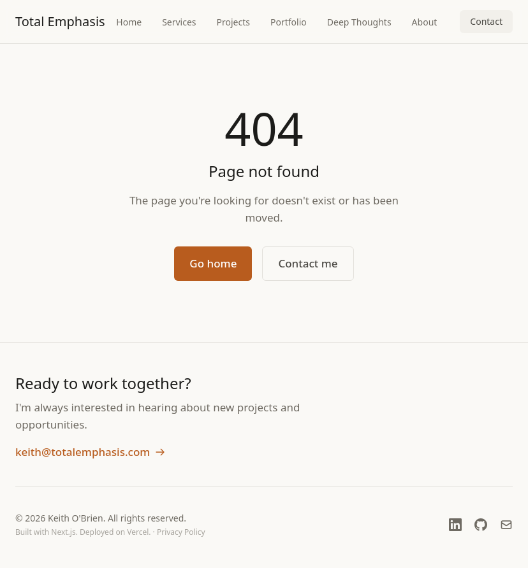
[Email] (506, 524)
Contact (486, 21)
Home (129, 22)
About (424, 22)
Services (179, 22)
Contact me (307, 263)
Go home (213, 263)
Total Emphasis (60, 21)
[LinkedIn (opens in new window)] (455, 524)
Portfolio (288, 22)
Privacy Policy (181, 532)
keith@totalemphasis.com (90, 451)
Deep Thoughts (359, 22)
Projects (233, 22)
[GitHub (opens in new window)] (480, 524)
